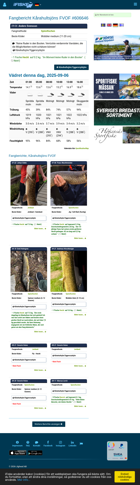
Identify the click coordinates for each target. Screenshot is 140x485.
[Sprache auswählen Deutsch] (115, 25)
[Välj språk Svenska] (103, 25)
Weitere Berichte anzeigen (48, 424)
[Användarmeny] (4, 4)
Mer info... (23, 479)
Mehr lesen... (40, 229)
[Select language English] (109, 25)
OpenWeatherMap (82, 148)
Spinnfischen (48, 31)
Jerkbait (31, 208)
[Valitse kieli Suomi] (122, 25)
